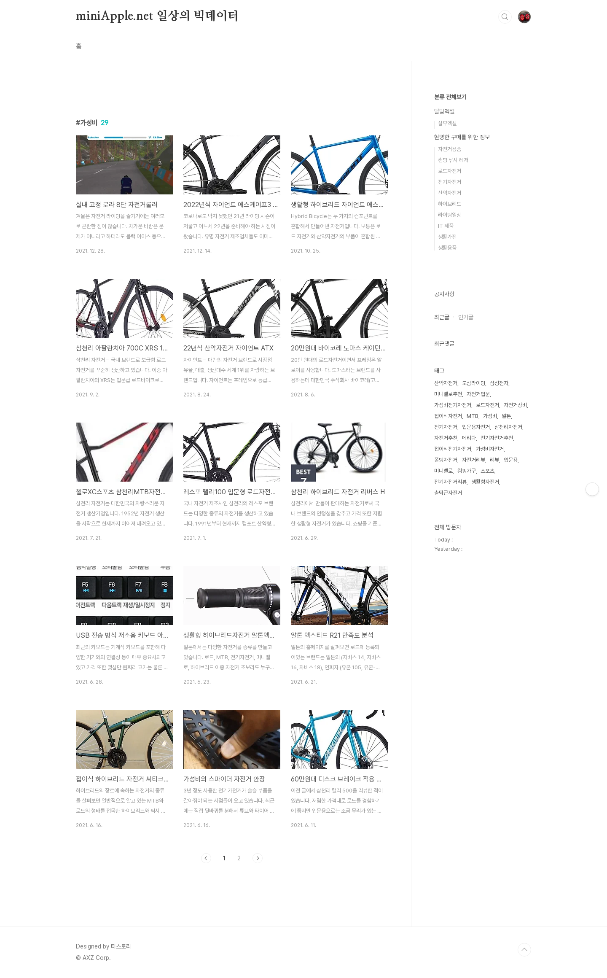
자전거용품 (449, 149)
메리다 (469, 438)
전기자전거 (449, 182)
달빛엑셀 (444, 111)
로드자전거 (449, 171)
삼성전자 (499, 383)
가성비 (490, 416)
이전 (206, 858)
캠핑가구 (466, 471)
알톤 (506, 416)
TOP (524, 949)
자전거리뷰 (473, 460)
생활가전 (447, 237)
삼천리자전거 (508, 427)
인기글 (465, 317)
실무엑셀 (447, 123)
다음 (257, 858)
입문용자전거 (476, 427)
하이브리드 (449, 204)
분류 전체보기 (450, 97)
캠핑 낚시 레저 (453, 160)
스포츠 (487, 471)
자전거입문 (478, 394)
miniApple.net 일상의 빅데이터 (157, 16)
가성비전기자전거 (452, 405)
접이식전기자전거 (452, 449)
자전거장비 (515, 405)
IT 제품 (446, 226)
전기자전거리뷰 (450, 482)
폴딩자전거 (445, 460)
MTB (472, 416)
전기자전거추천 (497, 438)
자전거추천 (445, 438)
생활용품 (447, 248)
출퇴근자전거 (448, 493)
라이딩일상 (449, 215)
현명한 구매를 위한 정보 (462, 137)
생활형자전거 (485, 482)
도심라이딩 (473, 383)
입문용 (511, 460)
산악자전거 (449, 193)
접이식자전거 (448, 416)
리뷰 (494, 460)
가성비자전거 (490, 449)
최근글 (441, 317)
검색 (505, 17)
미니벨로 (443, 471)
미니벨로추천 (448, 394)
